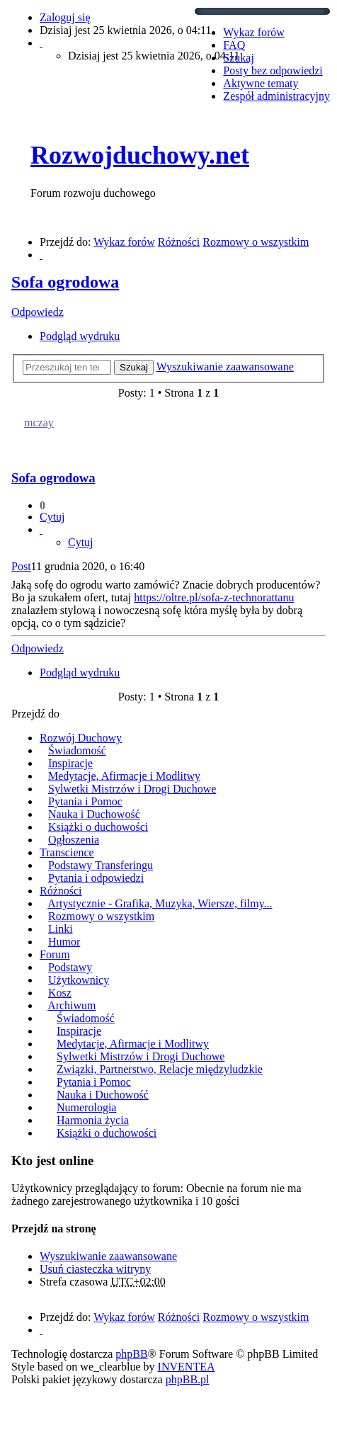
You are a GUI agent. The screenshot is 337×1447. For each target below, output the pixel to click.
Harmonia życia (93, 1120)
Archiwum (71, 1005)
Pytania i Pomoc (85, 801)
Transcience (67, 852)
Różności (61, 891)
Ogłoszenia (73, 840)
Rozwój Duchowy (81, 738)
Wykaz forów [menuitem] (254, 32)
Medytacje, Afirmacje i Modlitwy (124, 776)
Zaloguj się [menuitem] (65, 17)
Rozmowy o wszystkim (101, 916)
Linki (60, 929)
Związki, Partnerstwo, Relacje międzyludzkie (160, 1069)
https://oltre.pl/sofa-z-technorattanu (214, 597)
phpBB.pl (188, 1379)
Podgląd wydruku (80, 336)
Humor (64, 942)
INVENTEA (186, 1367)
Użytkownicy (78, 980)
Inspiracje (70, 763)
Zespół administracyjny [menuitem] (276, 96)
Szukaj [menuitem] (238, 58)
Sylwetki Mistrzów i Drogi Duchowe (132, 789)
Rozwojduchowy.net (139, 155)
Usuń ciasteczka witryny (95, 1269)
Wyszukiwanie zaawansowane (225, 367)
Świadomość (77, 750)
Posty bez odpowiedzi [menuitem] (272, 70)
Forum (55, 954)
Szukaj (134, 367)
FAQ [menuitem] (234, 45)
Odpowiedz (37, 312)
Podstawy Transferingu (100, 865)
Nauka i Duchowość (94, 814)
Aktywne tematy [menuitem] (260, 83)
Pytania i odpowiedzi (96, 878)
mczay (39, 422)
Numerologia (86, 1107)
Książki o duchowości (98, 827)
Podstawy (70, 967)
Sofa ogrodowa (65, 282)
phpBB (131, 1354)
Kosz (60, 993)
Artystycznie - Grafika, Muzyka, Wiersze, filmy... (159, 903)
